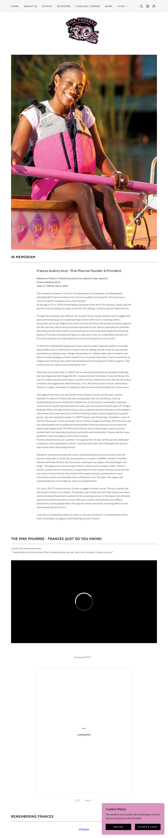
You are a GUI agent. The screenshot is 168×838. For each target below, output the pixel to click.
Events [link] (47, 6)
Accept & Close (147, 827)
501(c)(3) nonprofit (87, 780)
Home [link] (15, 6)
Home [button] (36, 788)
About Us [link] (30, 6)
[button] (123, 6)
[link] (147, 6)
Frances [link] (130, 788)
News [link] (109, 6)
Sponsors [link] (64, 6)
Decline (118, 827)
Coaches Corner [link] (88, 6)
